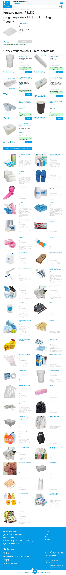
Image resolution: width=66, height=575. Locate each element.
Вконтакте (8, 549)
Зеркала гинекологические (25, 268)
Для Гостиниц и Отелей (24, 447)
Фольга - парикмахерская (55, 354)
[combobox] (37, 6)
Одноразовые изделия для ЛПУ (25, 321)
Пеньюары (52, 431)
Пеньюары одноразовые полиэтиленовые (24, 386)
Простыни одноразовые (24, 154)
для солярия (21, 511)
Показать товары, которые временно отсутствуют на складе (17, 148)
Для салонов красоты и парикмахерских (55, 494)
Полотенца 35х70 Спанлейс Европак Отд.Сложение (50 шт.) (56, 79)
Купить (24, 41)
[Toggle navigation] (61, 3)
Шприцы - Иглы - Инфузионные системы (55, 269)
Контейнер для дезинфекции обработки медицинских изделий (24, 418)
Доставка (48, 537)
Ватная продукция (23, 401)
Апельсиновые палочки (24, 478)
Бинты (51, 237)
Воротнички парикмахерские (22, 303)
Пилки (51, 302)
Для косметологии (23, 286)
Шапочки (21, 237)
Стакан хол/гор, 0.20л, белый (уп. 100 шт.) (24, 55)
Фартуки (52, 478)
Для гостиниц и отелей (55, 286)
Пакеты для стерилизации (56, 252)
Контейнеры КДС (53, 462)
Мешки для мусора (54, 401)
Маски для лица (53, 339)
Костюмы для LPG (23, 187)
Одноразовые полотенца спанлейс (55, 187)
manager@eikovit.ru (51, 555)
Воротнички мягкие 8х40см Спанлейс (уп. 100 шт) (56, 55)
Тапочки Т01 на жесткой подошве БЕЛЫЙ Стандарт (25, 102)
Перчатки (21, 202)
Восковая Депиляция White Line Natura (56, 448)
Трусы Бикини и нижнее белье (24, 355)
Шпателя (52, 320)
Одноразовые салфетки (24, 219)
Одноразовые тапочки (55, 170)
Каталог (7, 6)
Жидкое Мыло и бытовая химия (24, 432)
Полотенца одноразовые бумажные (24, 170)
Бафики (51, 385)
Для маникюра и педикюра (25, 462)
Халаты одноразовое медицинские (54, 417)
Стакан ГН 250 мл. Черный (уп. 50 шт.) (56, 102)
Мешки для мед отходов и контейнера (25, 340)
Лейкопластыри (22, 370)
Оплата (47, 539)
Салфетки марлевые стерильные (54, 220)
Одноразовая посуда (54, 370)
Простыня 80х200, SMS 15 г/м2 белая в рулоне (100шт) (25, 78)
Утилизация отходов (23, 493)
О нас (46, 534)
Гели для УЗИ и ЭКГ (23, 252)
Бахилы (51, 202)
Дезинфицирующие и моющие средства (55, 155)
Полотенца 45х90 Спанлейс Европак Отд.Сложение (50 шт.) (25, 125)
